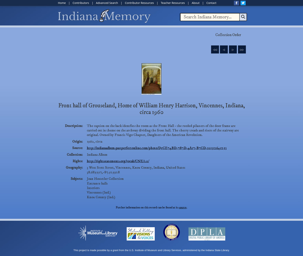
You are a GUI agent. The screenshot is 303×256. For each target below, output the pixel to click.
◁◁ (215, 49)
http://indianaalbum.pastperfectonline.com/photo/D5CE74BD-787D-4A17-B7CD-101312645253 (157, 148)
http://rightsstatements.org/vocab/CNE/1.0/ (118, 161)
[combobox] (210, 17)
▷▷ (242, 49)
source (183, 207)
